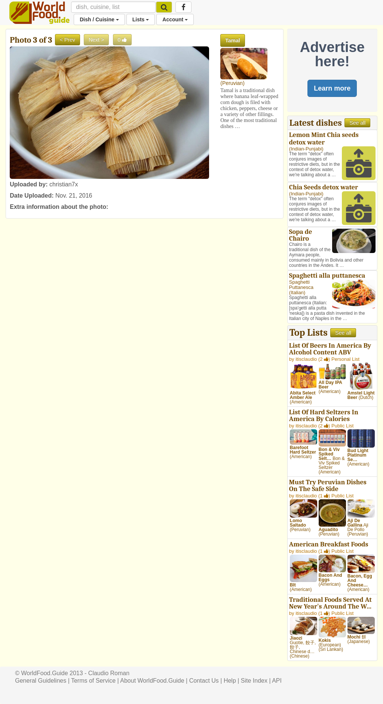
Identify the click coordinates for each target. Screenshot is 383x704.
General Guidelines (40, 680)
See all (357, 123)
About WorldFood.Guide (152, 680)
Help (230, 680)
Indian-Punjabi (306, 149)
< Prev (67, 40)
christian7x (63, 184)
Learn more (332, 88)
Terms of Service (93, 680)
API (277, 680)
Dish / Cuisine (99, 19)
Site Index (254, 680)
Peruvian (232, 83)
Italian (297, 292)
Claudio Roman (108, 673)
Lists (140, 19)
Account (175, 19)
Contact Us (204, 680)
